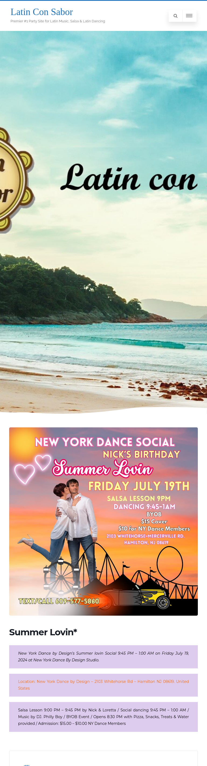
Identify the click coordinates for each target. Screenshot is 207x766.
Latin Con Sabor (42, 12)
